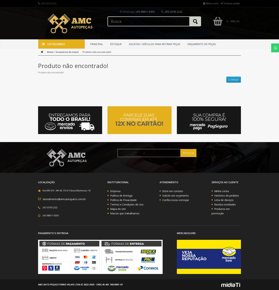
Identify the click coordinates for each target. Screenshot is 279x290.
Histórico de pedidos (226, 195)
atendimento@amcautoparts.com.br (64, 199)
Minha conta (221, 191)
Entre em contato (172, 191)
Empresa (115, 191)
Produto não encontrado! (97, 52)
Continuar (234, 79)
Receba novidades (225, 204)
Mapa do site (118, 209)
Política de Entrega (121, 195)
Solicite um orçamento (175, 195)
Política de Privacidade (123, 200)
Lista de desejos (224, 200)
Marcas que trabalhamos (125, 213)
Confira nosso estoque (175, 200)
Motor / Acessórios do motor (63, 52)
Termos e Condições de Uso (127, 204)
